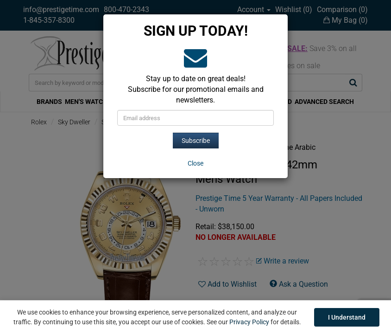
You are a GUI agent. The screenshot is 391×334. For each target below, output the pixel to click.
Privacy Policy (249, 322)
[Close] (195, 163)
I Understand (347, 317)
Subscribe (196, 140)
